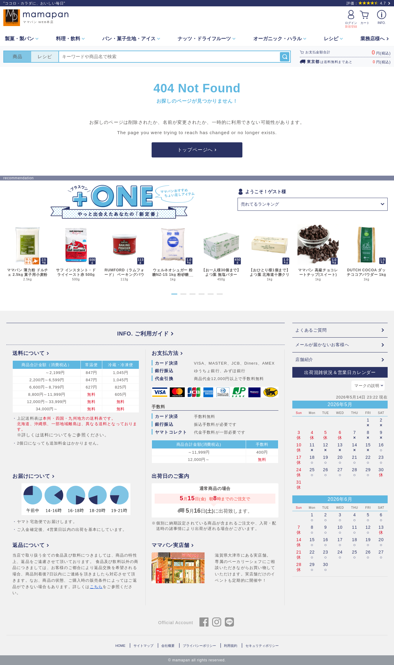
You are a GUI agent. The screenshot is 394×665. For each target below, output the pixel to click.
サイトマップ (143, 645)
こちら (96, 586)
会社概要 (168, 645)
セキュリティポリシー (262, 645)
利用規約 (230, 645)
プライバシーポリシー (199, 645)
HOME (120, 645)
